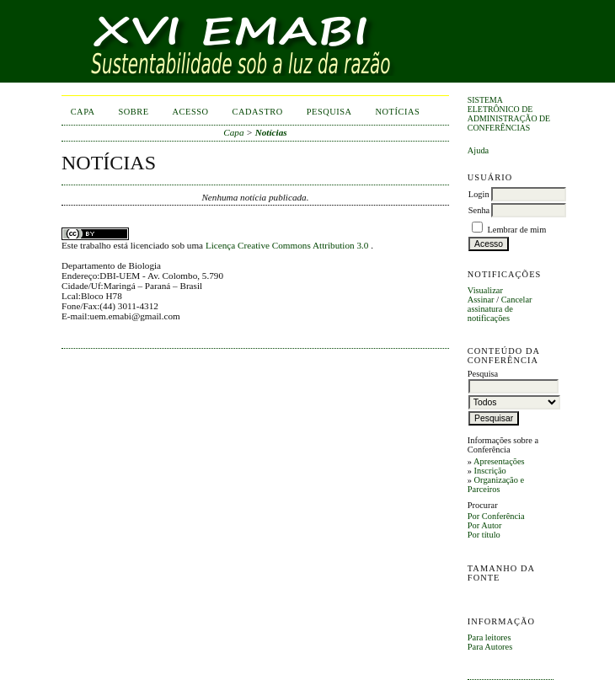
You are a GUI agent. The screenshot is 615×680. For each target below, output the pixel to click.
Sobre (134, 111)
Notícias (398, 111)
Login (478, 194)
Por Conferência (496, 516)
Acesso (191, 111)
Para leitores (489, 637)
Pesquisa (329, 111)
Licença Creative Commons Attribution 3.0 (288, 245)
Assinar (481, 299)
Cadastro (258, 111)
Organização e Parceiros (496, 484)
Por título (484, 534)
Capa (83, 111)
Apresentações (499, 461)
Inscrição (490, 470)
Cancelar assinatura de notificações (500, 309)
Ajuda (478, 150)
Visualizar (485, 290)
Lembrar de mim (516, 229)
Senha (478, 210)
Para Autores (490, 646)
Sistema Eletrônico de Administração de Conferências (509, 113)
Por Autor (485, 525)
